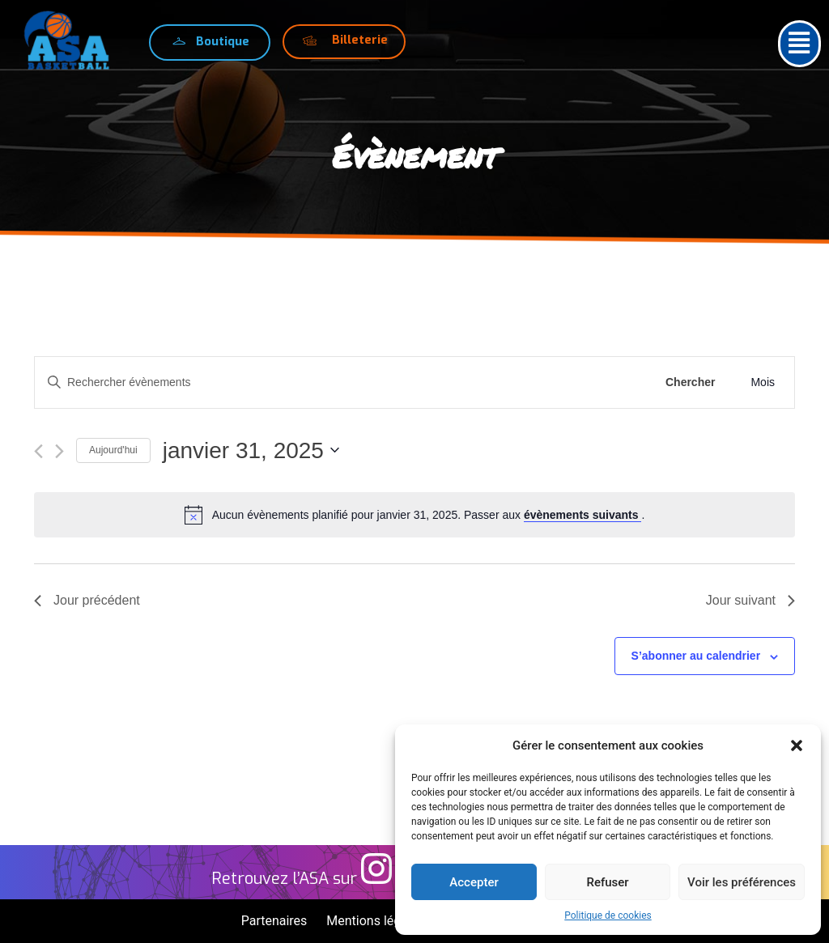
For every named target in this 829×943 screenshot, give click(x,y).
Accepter (473, 882)
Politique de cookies (607, 915)
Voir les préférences (741, 882)
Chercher (690, 382)
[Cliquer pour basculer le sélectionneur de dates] (251, 451)
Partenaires (274, 920)
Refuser (607, 882)
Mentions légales (375, 920)
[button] (797, 745)
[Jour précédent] (38, 451)
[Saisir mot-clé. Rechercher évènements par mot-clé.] (342, 382)
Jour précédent (87, 600)
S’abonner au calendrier (696, 655)
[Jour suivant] (59, 451)
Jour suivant (750, 600)
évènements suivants (583, 514)
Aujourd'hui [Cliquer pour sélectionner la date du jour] (113, 450)
